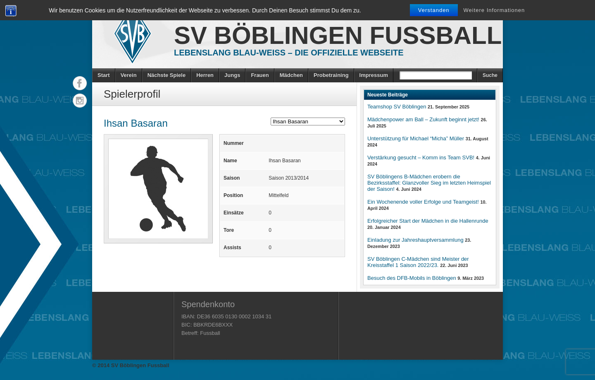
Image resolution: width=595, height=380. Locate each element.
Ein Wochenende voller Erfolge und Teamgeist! (423, 202)
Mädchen (291, 75)
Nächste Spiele (167, 75)
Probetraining (331, 75)
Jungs (232, 75)
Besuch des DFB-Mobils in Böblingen (411, 278)
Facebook (79, 83)
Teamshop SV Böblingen (396, 106)
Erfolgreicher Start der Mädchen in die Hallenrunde (427, 221)
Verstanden (434, 10)
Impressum (373, 75)
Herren (205, 75)
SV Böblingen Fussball (338, 35)
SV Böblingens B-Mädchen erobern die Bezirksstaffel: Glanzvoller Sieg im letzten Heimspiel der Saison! (429, 182)
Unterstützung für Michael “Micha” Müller (415, 138)
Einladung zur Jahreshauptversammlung (415, 240)
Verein (129, 75)
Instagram (79, 100)
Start (104, 75)
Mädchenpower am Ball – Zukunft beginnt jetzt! (423, 119)
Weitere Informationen (494, 10)
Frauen (260, 75)
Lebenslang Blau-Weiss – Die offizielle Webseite (289, 52)
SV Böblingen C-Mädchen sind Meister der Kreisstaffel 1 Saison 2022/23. (418, 262)
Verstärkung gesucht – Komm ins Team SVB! (420, 157)
